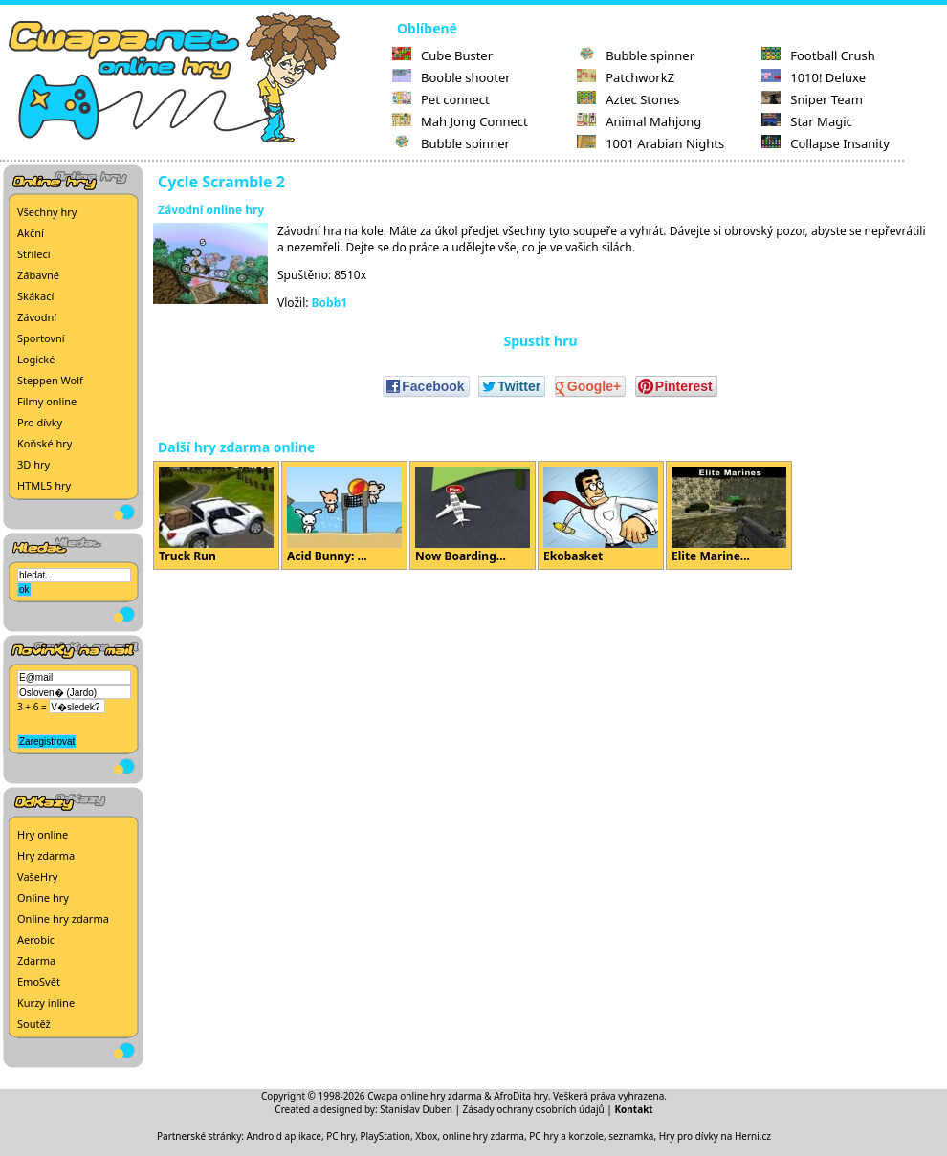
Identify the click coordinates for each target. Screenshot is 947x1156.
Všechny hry (47, 212)
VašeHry (37, 876)
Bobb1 (330, 302)
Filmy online (47, 401)
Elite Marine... (729, 515)
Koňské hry (44, 443)
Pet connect (441, 99)
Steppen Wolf (50, 380)
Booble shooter (451, 77)
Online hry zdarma (63, 918)
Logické (36, 359)
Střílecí (34, 254)
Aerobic (36, 939)
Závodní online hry (211, 210)
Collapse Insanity (825, 143)
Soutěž (34, 1023)
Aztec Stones (628, 99)
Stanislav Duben (416, 1109)
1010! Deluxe (813, 77)
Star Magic (806, 121)
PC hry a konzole (566, 1136)
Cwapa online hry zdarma (424, 1095)
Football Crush (817, 55)
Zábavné (38, 275)
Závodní (36, 317)
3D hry (33, 464)
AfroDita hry (521, 1095)
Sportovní (41, 338)
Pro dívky (39, 422)
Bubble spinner (451, 143)
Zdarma (36, 960)
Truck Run (216, 515)
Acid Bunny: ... (344, 515)
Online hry (43, 897)
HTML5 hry (44, 485)
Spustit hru (540, 341)
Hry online (42, 834)
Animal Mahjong (639, 121)
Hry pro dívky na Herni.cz (715, 1136)
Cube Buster (442, 55)
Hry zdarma (46, 855)
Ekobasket (600, 515)
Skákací (35, 296)
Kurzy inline (46, 1002)
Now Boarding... (472, 515)
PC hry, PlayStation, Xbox (381, 1136)
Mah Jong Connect (460, 121)
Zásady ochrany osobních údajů (534, 1109)
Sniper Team (812, 99)
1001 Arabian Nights (650, 143)
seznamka (630, 1136)
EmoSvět (38, 981)
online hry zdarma (483, 1136)
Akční (30, 233)
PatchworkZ (625, 77)
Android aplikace (284, 1136)
